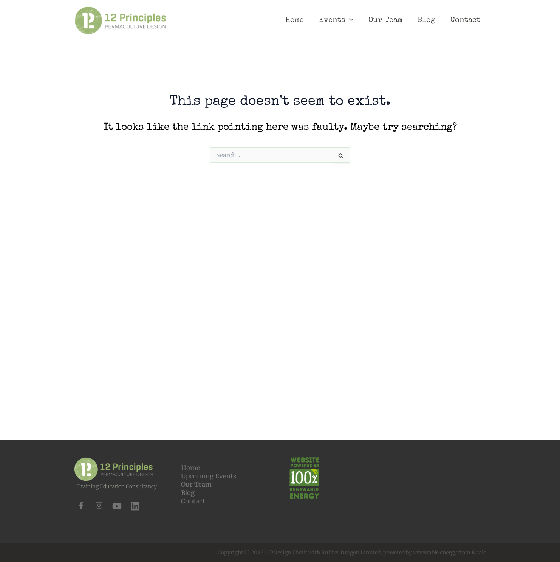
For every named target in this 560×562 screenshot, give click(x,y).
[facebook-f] (81, 484)
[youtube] (117, 485)
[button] (492, 545)
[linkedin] (135, 485)
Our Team (196, 463)
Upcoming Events (208, 455)
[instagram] (99, 484)
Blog (188, 472)
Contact (193, 480)
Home (190, 447)
